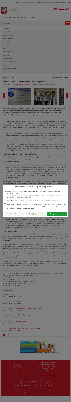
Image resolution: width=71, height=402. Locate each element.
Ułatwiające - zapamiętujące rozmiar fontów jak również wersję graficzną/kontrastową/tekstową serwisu (33, 201)
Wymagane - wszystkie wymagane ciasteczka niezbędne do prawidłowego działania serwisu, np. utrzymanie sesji (32, 192)
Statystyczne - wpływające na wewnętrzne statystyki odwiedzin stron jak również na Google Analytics (35, 204)
